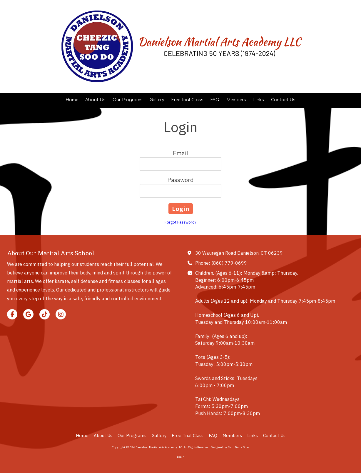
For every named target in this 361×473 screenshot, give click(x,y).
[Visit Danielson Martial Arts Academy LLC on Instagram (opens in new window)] (61, 314)
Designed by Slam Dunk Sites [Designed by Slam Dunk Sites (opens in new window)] (230, 447)
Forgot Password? (180, 222)
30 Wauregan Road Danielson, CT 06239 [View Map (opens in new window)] (239, 253)
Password (180, 180)
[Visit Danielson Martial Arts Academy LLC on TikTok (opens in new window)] (44, 314)
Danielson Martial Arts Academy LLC (219, 42)
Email (180, 153)
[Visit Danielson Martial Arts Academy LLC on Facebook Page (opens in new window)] (12, 314)
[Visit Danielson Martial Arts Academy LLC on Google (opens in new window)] (28, 314)
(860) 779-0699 (229, 263)
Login (180, 457)
